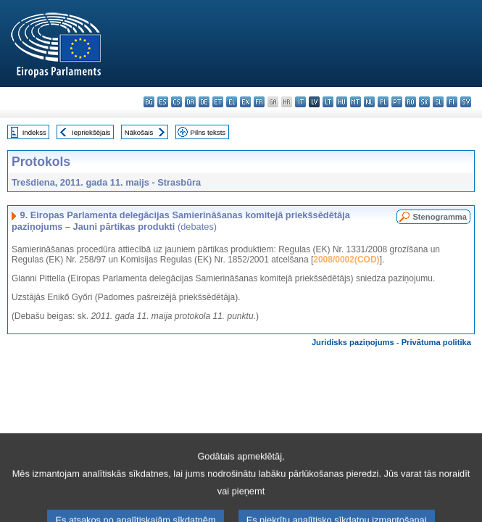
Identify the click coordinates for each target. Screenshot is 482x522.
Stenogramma (439, 216)
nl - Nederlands (369, 101)
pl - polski (383, 101)
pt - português (396, 101)
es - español (162, 101)
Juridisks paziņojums (353, 342)
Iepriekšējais (91, 132)
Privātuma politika (436, 342)
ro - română (410, 101)
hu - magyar (341, 101)
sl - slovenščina (438, 101)
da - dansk (190, 101)
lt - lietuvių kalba (328, 101)
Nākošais (139, 132)
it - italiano (300, 101)
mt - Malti (355, 101)
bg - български (149, 101)
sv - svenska (465, 101)
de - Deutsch (204, 101)
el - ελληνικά (231, 101)
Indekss (34, 132)
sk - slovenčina (424, 101)
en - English (245, 101)
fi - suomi (451, 101)
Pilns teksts (208, 132)
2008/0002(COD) (346, 259)
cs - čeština (176, 101)
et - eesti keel (217, 101)
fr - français (259, 101)
